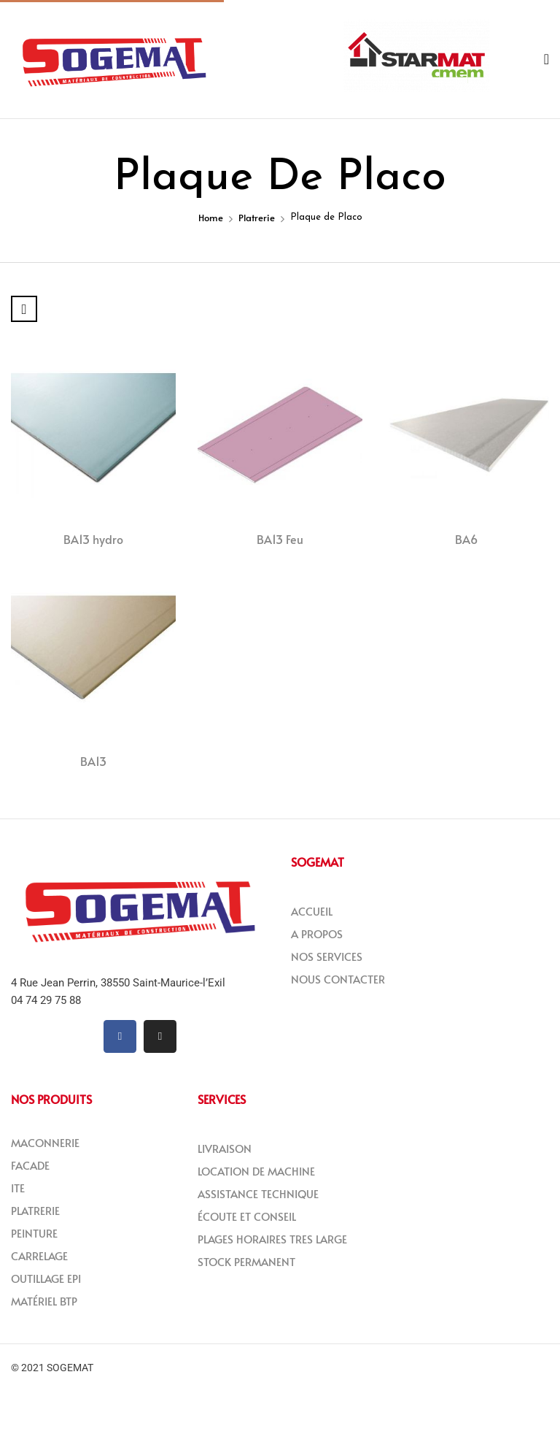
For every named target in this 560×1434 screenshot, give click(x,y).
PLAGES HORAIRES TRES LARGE (272, 1238)
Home (210, 217)
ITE (18, 1187)
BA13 (93, 761)
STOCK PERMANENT (246, 1261)
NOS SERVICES (326, 956)
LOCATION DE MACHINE (256, 1170)
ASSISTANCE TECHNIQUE (258, 1193)
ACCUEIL (311, 911)
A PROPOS (317, 933)
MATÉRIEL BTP (44, 1300)
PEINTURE (34, 1233)
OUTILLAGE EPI (46, 1278)
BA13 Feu (280, 539)
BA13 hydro (93, 539)
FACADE (30, 1165)
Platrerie (256, 217)
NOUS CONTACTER (338, 978)
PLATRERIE (35, 1210)
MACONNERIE (45, 1142)
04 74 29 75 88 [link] (46, 1000)
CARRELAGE (39, 1255)
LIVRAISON (225, 1148)
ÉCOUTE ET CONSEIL (247, 1216)
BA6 (466, 539)
